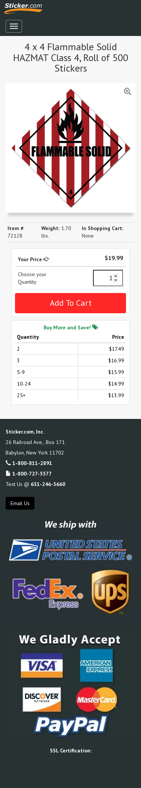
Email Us (20, 503)
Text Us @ (35, 484)
